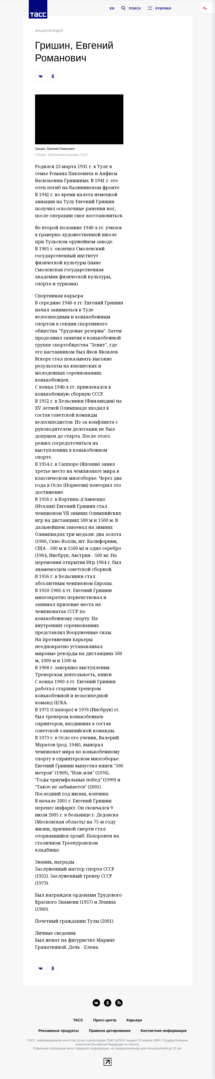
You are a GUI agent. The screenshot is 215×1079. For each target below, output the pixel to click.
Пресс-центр (104, 1020)
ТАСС (78, 1020)
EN (112, 8)
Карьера (134, 1020)
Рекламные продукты (58, 1030)
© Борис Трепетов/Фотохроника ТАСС (61, 155)
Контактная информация (164, 1030)
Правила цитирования (110, 1030)
